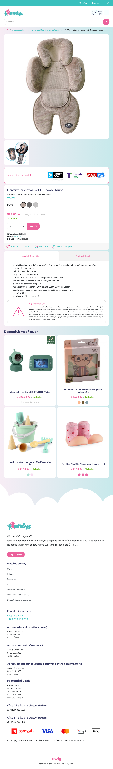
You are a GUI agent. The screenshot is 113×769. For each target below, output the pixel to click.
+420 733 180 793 (17, 619)
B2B (9, 584)
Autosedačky (18, 29)
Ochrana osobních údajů (18, 594)
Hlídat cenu (42, 246)
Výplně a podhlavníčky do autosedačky (45, 29)
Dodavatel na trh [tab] (84, 256)
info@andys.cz (15, 615)
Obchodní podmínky (16, 589)
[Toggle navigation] (106, 12)
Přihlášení (83, 3)
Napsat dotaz (16, 554)
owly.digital (70, 763)
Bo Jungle (17, 236)
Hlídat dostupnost (63, 246)
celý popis (12, 197)
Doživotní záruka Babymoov (19, 600)
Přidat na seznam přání (20, 246)
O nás (10, 569)
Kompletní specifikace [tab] (31, 256)
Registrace (96, 3)
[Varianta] (23, 205)
